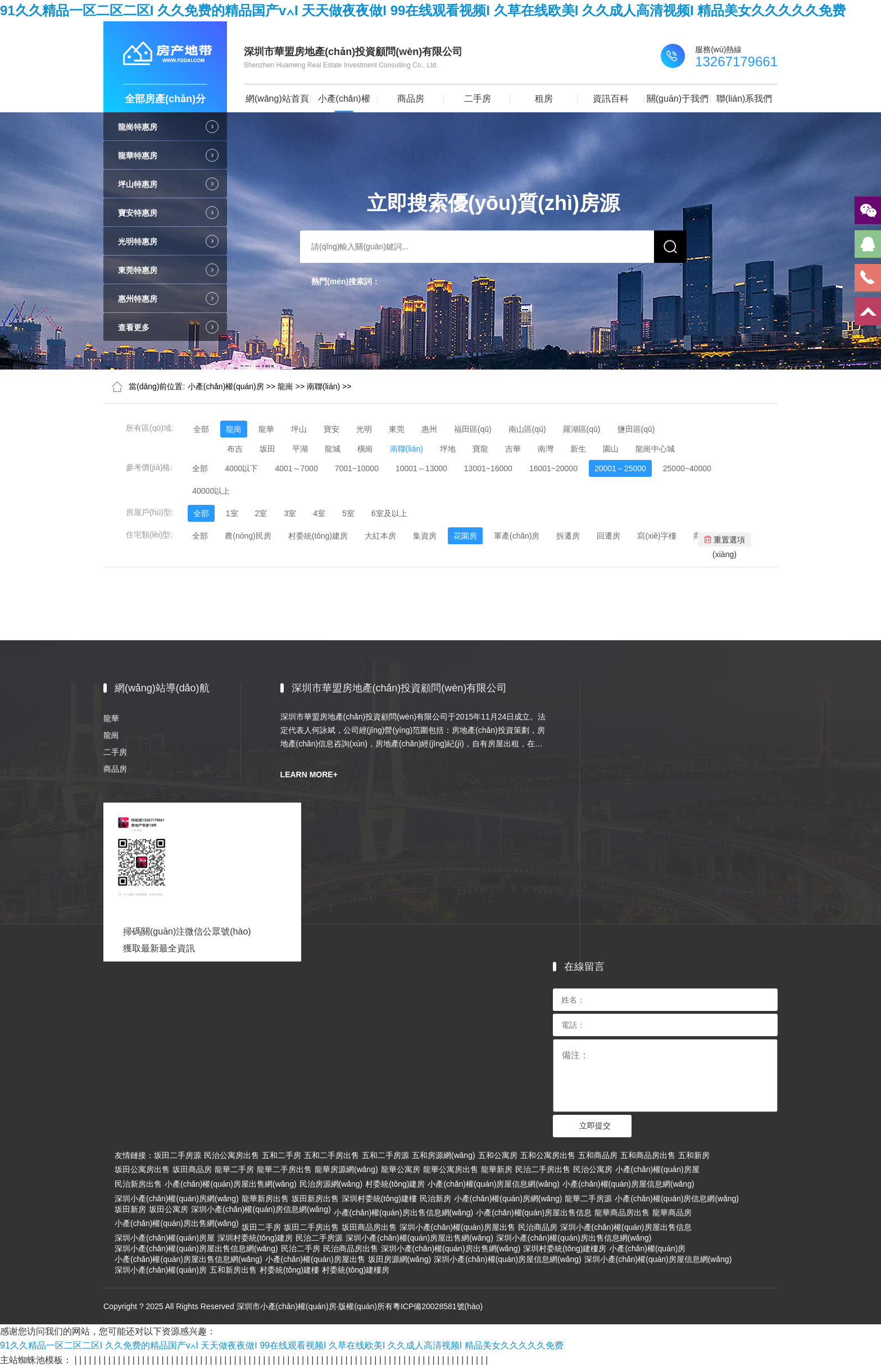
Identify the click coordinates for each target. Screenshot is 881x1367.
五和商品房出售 (647, 1155)
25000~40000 (687, 468)
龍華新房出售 (265, 1198)
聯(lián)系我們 (744, 98)
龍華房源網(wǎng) (346, 1169)
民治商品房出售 (350, 1248)
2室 (261, 513)
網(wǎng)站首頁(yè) (277, 103)
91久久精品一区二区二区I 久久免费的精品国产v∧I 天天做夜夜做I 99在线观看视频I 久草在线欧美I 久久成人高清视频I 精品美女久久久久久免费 (423, 10)
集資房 (425, 535)
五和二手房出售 (331, 1155)
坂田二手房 (261, 1227)
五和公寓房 (497, 1155)
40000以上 (211, 490)
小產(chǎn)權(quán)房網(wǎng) (508, 1198)
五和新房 (694, 1155)
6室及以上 (389, 513)
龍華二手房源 (588, 1198)
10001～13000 (421, 468)
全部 (201, 429)
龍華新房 (496, 1169)
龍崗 (285, 386)
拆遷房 (568, 535)
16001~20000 (553, 468)
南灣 (545, 448)
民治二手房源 (319, 1238)
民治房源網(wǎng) (331, 1184)
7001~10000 (357, 468)
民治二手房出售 (542, 1169)
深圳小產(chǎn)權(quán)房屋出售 (457, 1227)
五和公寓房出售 (547, 1155)
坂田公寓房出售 (142, 1169)
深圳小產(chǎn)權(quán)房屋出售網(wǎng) (419, 1238)
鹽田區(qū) (636, 429)
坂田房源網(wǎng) (400, 1259)
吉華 (513, 448)
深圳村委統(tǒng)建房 (255, 1238)
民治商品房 (537, 1227)
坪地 (448, 448)
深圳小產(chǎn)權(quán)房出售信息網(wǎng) (574, 1238)
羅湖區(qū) (582, 429)
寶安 (331, 429)
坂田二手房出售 (311, 1227)
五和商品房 (597, 1155)
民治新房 (435, 1198)
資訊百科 (611, 98)
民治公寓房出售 (231, 1155)
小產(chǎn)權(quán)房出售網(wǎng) (177, 1223)
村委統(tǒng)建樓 (289, 1270)
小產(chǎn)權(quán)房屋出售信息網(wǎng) (188, 1259)
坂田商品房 (192, 1169)
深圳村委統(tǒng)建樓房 (564, 1248)
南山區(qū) (527, 429)
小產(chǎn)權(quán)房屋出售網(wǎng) (231, 1184)
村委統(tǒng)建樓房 (355, 1270)
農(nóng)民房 (248, 535)
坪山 (299, 429)
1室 (232, 513)
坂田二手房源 (177, 1155)
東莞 (397, 429)
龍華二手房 (234, 1169)
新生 (578, 448)
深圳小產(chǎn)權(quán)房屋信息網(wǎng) (508, 1259)
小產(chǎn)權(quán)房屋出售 (315, 1259)
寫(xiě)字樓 (656, 535)
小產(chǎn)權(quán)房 (344, 103)
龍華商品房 (672, 1212)
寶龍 (480, 448)
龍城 (332, 448)
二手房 (477, 98)
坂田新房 (130, 1209)
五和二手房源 (385, 1155)
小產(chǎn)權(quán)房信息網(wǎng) (677, 1198)
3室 (290, 513)
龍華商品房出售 (622, 1212)
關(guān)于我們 (678, 98)
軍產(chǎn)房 (517, 535)
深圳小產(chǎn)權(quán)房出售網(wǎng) (451, 1248)
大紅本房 (380, 535)
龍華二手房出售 (284, 1169)
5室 (348, 513)
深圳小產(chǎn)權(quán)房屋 (165, 1238)
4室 (319, 513)
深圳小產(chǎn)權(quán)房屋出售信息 (626, 1227)
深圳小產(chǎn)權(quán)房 (161, 1270)
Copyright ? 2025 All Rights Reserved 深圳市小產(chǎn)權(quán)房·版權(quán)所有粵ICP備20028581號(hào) (293, 1306)
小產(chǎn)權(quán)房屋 (657, 1169)
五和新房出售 (233, 1270)
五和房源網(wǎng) (443, 1155)
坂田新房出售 (315, 1198)
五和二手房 (281, 1155)
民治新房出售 (138, 1184)
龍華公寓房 (400, 1169)
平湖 (300, 448)
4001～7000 (296, 468)
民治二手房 (300, 1248)
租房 (544, 98)
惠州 (429, 429)
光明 (364, 429)
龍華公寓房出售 (450, 1169)
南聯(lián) (323, 386)
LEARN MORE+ (309, 774)
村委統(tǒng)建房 (318, 535)
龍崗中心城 (655, 448)
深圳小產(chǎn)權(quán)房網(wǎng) (177, 1198)
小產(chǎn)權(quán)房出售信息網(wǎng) (404, 1212)
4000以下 (241, 468)
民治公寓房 (592, 1169)
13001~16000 (488, 468)
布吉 (235, 448)
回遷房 (608, 535)
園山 (611, 448)
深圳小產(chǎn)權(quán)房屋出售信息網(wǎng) (196, 1248)
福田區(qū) (473, 429)
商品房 (410, 98)
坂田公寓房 (168, 1209)
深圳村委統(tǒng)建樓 (379, 1198)
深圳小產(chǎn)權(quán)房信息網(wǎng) (261, 1209)
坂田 (267, 448)
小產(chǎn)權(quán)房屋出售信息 (534, 1212)
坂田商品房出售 (369, 1227)
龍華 (266, 429)
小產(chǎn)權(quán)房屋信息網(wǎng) (494, 1184)
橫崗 (365, 448)
